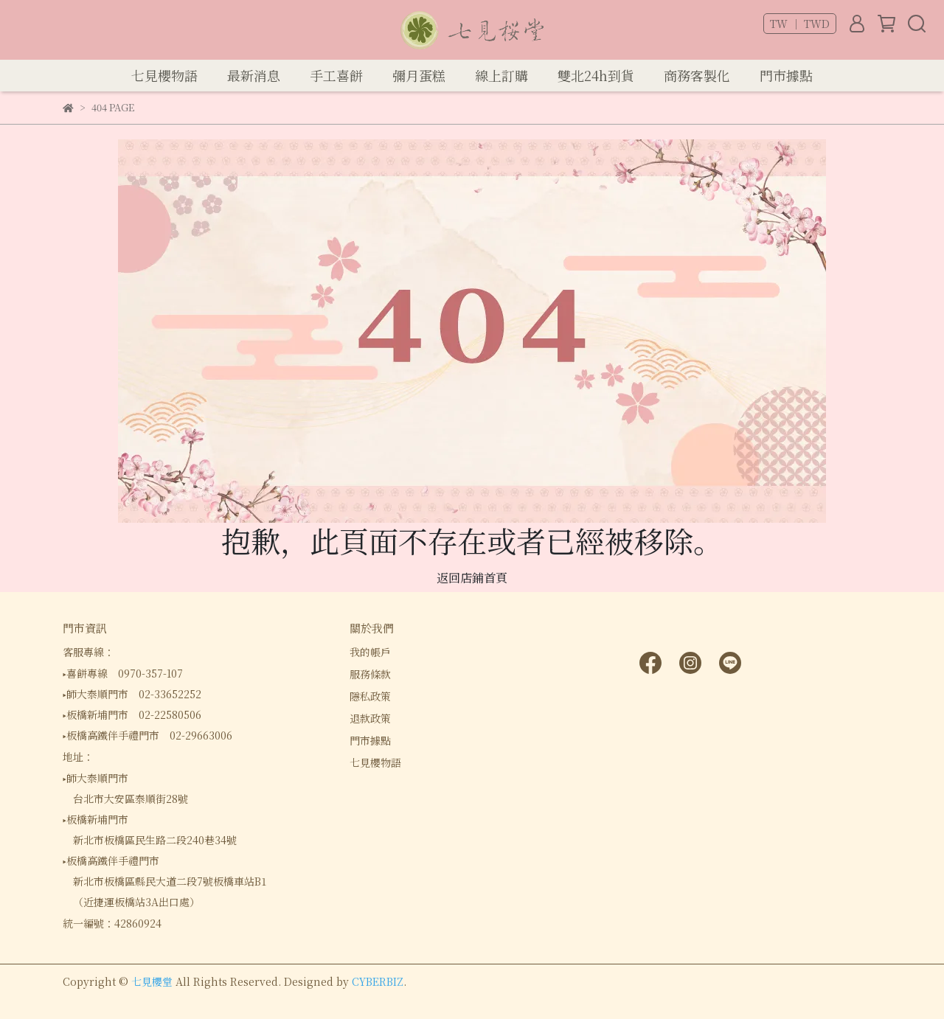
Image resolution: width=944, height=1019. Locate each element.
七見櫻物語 (375, 762)
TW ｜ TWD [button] (800, 23)
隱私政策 (370, 696)
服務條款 (370, 674)
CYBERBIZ (377, 981)
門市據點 (370, 740)
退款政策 (370, 718)
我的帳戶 (370, 651)
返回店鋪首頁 (472, 577)
